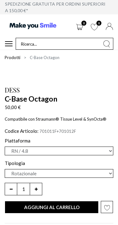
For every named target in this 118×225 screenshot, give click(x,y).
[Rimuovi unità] (11, 189)
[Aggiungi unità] (36, 189)
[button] (52, 207)
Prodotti (12, 57)
